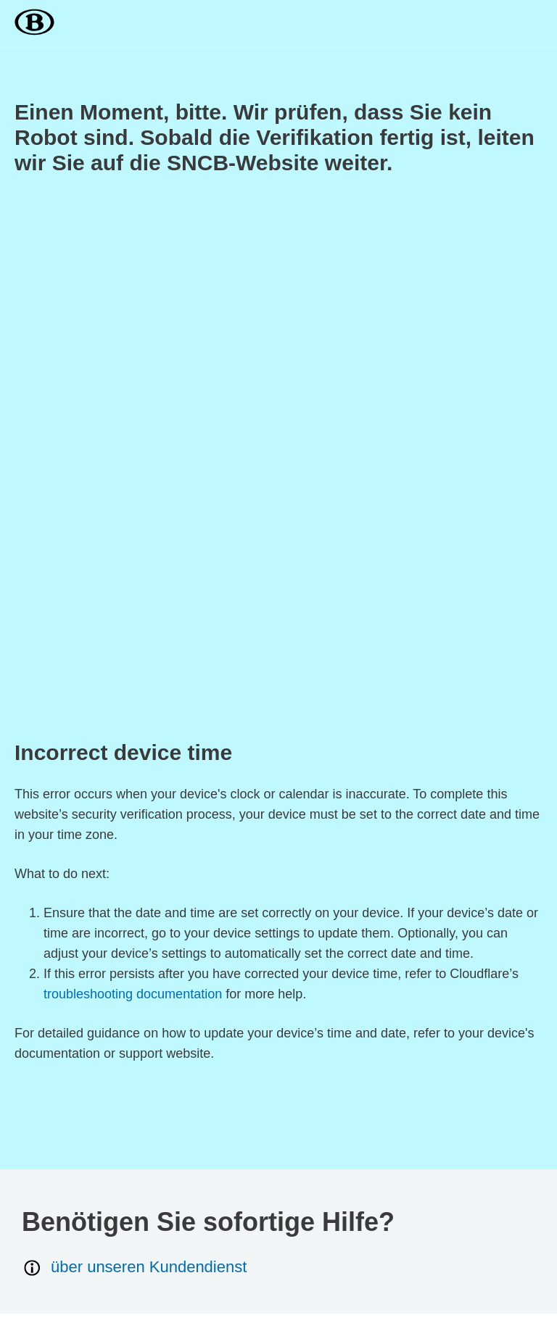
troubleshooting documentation (133, 994)
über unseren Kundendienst (134, 1267)
